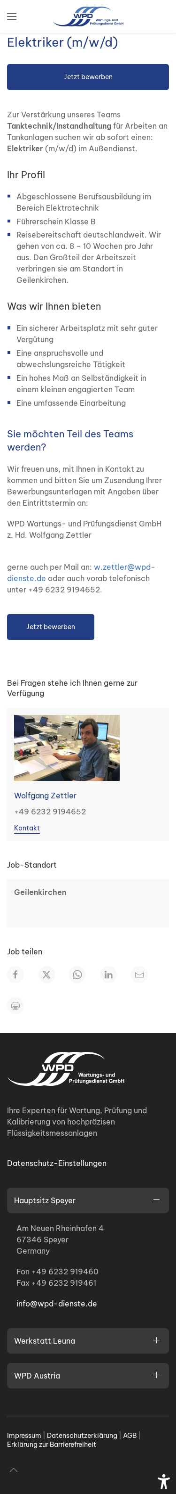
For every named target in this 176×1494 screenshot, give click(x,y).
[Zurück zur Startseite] (88, 16)
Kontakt (27, 828)
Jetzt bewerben (88, 77)
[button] (11, 16)
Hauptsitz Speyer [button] (45, 1200)
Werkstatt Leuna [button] (44, 1341)
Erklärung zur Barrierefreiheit (51, 1444)
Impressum (24, 1435)
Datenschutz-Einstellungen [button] (57, 1163)
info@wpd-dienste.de (56, 1303)
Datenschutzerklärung (82, 1435)
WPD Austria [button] (37, 1375)
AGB (130, 1435)
